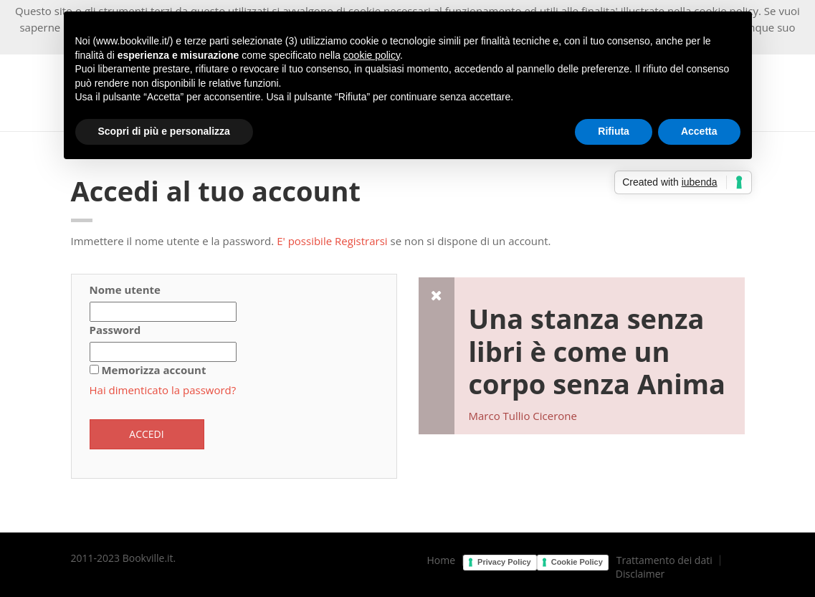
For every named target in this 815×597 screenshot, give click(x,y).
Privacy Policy (504, 562)
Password (115, 330)
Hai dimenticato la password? (163, 390)
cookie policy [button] (371, 55)
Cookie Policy (577, 562)
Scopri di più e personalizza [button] (164, 131)
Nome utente (125, 289)
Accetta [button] (699, 131)
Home (441, 560)
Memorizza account (153, 370)
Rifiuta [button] (613, 131)
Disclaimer (640, 574)
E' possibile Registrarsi (332, 241)
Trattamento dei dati (664, 560)
